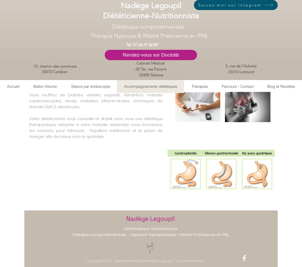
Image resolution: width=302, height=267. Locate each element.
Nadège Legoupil (150, 219)
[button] (199, 86)
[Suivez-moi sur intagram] (236, 5)
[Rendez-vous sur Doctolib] (151, 55)
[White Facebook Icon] (244, 258)
